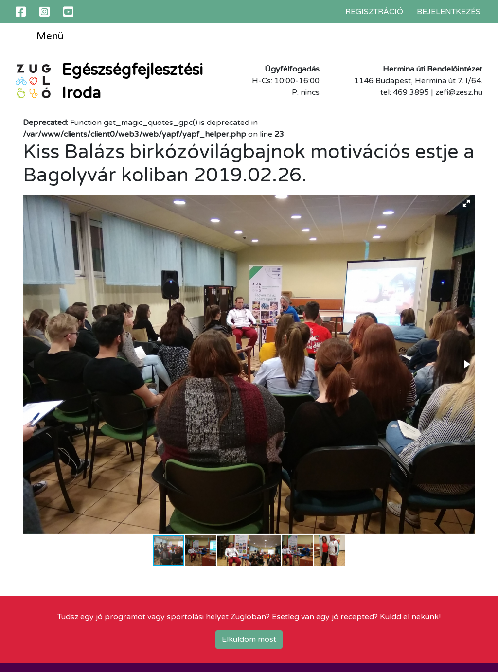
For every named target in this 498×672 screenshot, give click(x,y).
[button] (466, 203)
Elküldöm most (249, 639)
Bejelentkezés (448, 12)
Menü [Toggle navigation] (43, 37)
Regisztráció (374, 12)
